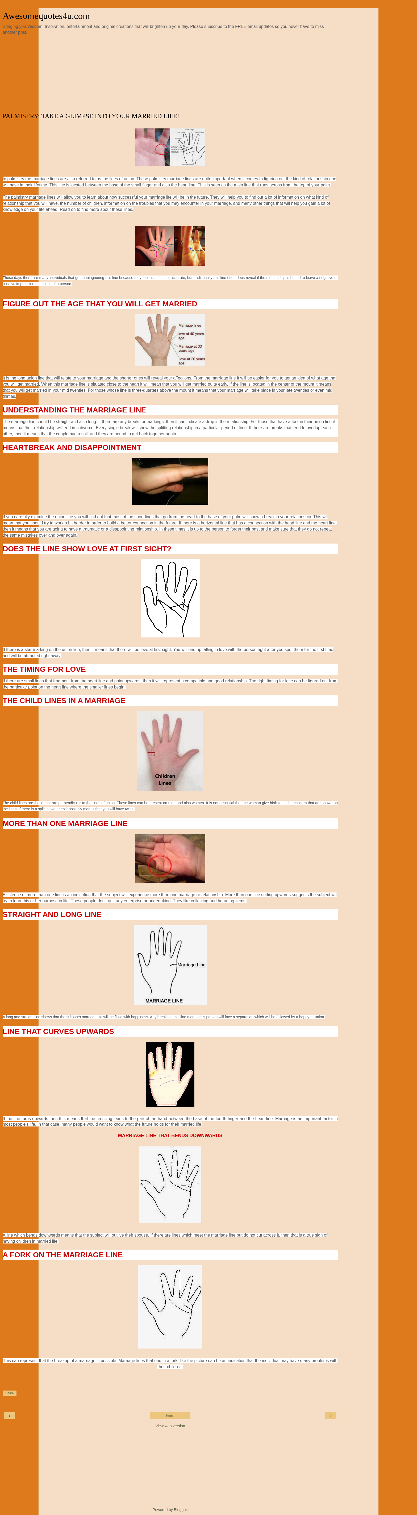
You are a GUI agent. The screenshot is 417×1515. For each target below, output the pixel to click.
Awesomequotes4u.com (46, 16)
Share (9, 1393)
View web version (170, 1426)
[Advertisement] (170, 74)
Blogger (180, 1510)
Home (170, 1416)
